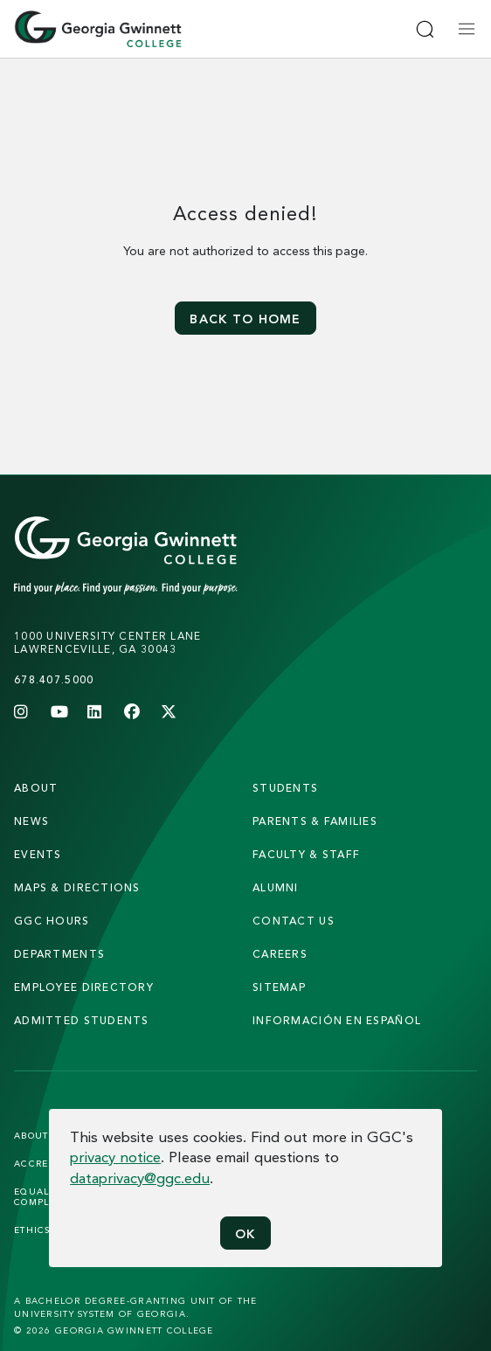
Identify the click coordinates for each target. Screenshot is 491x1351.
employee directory (84, 987)
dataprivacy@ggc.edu (140, 1177)
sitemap (279, 987)
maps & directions (77, 887)
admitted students (81, 1020)
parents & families (314, 821)
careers (280, 953)
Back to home (245, 318)
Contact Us (293, 920)
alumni (275, 887)
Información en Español (336, 1020)
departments (59, 953)
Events (38, 854)
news (31, 821)
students (285, 787)
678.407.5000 (53, 679)
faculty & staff (306, 854)
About (36, 787)
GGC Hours (52, 920)
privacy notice (115, 1156)
